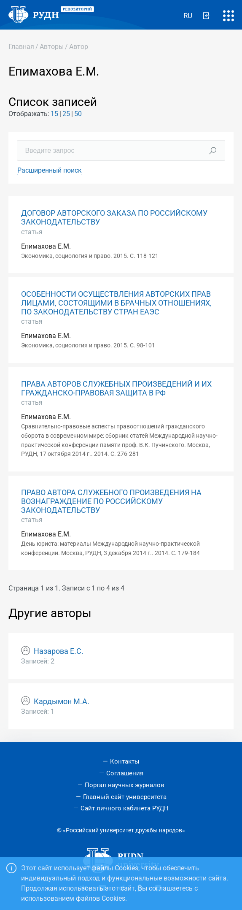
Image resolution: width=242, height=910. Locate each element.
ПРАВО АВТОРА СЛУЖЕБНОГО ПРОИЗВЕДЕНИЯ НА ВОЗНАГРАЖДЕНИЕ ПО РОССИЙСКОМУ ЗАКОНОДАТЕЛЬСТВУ (111, 501)
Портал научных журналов (124, 785)
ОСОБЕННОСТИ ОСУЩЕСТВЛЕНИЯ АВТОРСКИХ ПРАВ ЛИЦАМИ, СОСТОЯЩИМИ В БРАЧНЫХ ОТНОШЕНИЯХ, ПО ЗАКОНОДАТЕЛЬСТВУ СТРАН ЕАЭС (116, 303)
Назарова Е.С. (58, 651)
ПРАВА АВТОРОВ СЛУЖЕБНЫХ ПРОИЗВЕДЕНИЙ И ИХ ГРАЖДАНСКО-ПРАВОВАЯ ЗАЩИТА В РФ (116, 388)
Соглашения (124, 773)
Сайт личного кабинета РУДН (125, 808)
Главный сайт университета (125, 797)
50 (78, 114)
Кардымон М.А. (61, 701)
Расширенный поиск (49, 170)
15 (54, 114)
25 (66, 114)
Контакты (125, 761)
